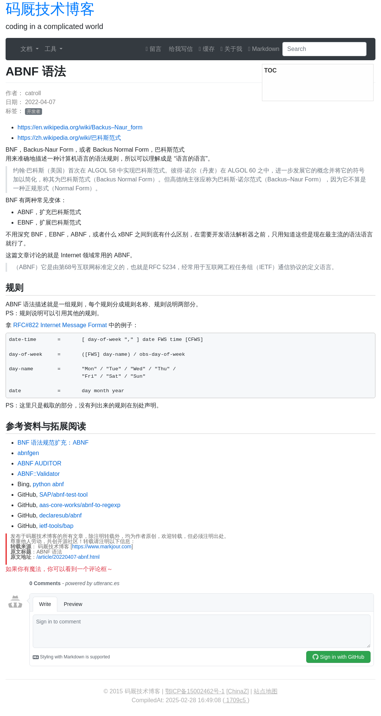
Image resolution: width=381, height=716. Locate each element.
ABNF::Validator (38, 474)
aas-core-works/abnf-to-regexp (80, 505)
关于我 (231, 49)
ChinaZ (237, 691)
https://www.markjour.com (102, 546)
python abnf (48, 484)
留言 (153, 49)
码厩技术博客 (50, 9)
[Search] (324, 49)
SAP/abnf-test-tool (63, 494)
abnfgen (28, 453)
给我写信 (180, 49)
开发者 (33, 111)
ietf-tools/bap (56, 526)
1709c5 (236, 700)
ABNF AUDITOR (39, 463)
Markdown (263, 49)
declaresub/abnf (60, 515)
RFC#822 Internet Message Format (60, 325)
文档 (27, 49)
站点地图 (266, 691)
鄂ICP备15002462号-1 (195, 691)
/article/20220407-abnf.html (68, 557)
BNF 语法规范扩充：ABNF (53, 442)
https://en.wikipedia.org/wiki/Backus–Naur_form (80, 127)
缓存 (206, 49)
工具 (51, 49)
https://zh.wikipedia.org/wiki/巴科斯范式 (69, 138)
